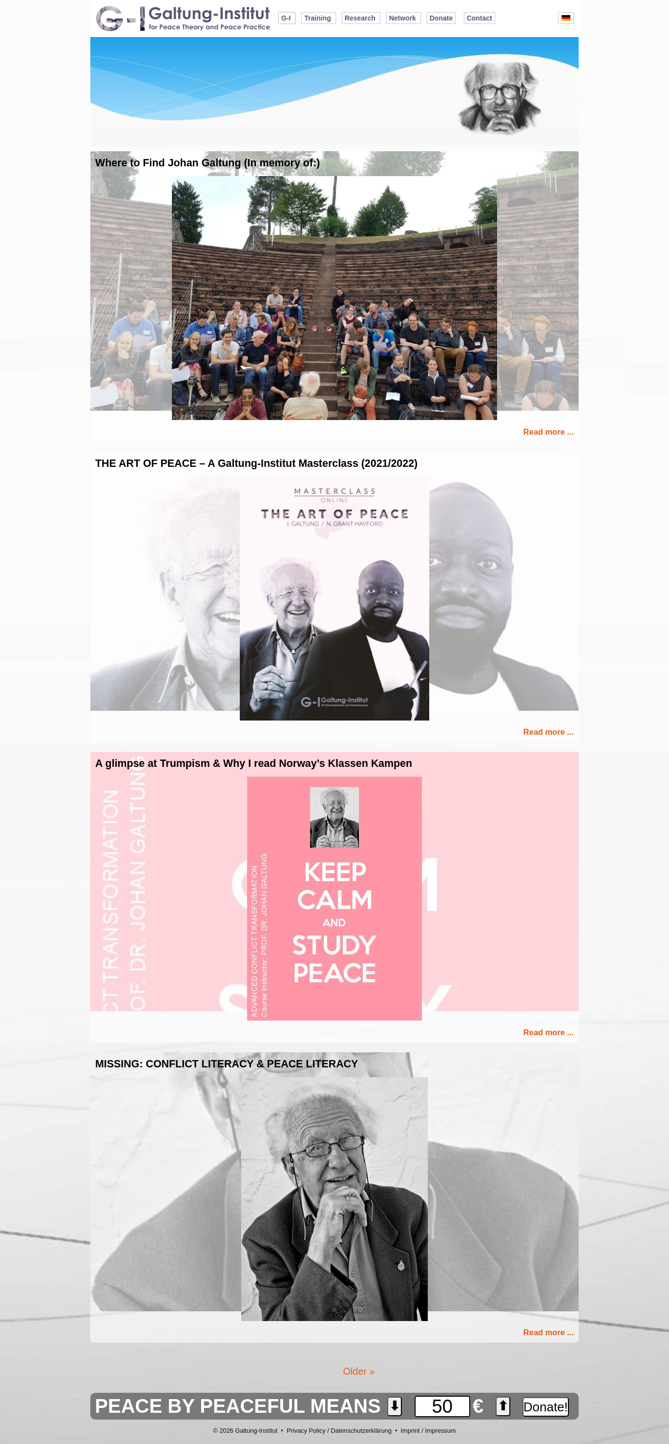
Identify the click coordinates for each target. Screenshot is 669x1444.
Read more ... (548, 431)
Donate (441, 18)
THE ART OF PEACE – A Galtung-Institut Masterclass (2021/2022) (256, 463)
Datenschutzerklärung (361, 1430)
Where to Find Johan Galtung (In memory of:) (207, 163)
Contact (479, 18)
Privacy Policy (306, 1430)
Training (317, 18)
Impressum (440, 1430)
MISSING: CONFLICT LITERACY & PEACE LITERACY (226, 1064)
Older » (359, 1371)
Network (402, 18)
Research (360, 18)
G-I (286, 18)
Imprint (409, 1430)
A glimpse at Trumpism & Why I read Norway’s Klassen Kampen (253, 763)
